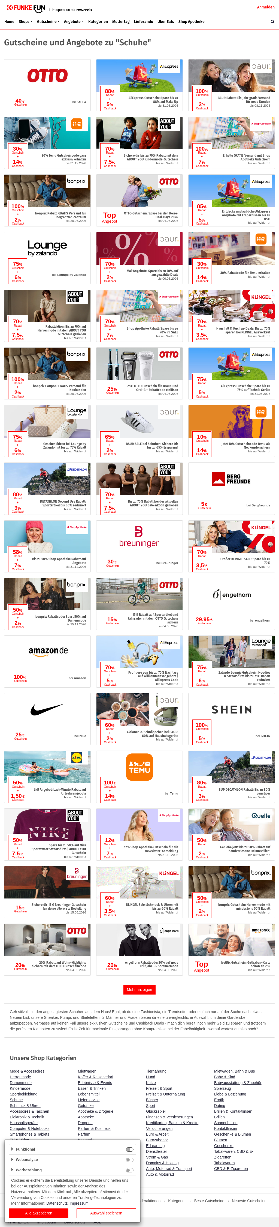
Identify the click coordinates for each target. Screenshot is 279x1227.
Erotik (219, 1100)
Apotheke (86, 1117)
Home (9, 21)
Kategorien (98, 21)
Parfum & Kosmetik (94, 1128)
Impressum (79, 1203)
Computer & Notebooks (30, 1128)
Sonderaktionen (147, 1201)
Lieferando (143, 21)
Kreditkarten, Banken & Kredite (172, 1123)
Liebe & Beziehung (230, 1094)
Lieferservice (88, 1100)
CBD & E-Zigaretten (231, 1168)
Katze (151, 1082)
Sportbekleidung (23, 1094)
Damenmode (21, 1082)
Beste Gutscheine (209, 1201)
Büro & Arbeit (157, 1134)
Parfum (84, 1134)
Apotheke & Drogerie (95, 1111)
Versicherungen (159, 1128)
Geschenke (223, 1146)
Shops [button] (24, 21)
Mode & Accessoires (27, 1071)
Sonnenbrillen (226, 1123)
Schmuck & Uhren (25, 1105)
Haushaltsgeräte (24, 1123)
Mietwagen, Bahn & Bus (234, 1071)
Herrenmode (20, 1077)
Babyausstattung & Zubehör (238, 1082)
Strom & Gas (157, 1157)
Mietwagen (87, 1071)
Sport (150, 1105)
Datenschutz (57, 1203)
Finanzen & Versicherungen (169, 1117)
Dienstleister (156, 1151)
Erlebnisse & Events (95, 1082)
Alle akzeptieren (38, 1213)
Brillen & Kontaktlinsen (233, 1111)
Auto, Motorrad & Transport (169, 1168)
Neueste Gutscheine (249, 1201)
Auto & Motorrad (160, 1174)
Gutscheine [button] (47, 21)
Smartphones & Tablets (29, 1134)
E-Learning (155, 1146)
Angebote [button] (72, 21)
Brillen (219, 1117)
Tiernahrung (156, 1071)
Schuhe (16, 1100)
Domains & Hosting (162, 1163)
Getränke (86, 1105)
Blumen (220, 1140)
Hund (150, 1077)
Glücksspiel (156, 1111)
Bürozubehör (157, 1140)
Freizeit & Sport (159, 1088)
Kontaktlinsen (225, 1128)
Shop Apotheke (191, 21)
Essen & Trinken (92, 1088)
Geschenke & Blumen (232, 1134)
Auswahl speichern (106, 1213)
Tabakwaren (224, 1163)
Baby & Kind (224, 1077)
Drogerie (85, 1123)
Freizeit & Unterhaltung (165, 1094)
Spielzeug (222, 1088)
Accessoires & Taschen (29, 1111)
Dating (219, 1105)
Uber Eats (165, 21)
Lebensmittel (88, 1094)
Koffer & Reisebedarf (95, 1077)
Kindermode (20, 1088)
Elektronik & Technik (27, 1117)
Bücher (152, 1100)
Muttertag (121, 21)
